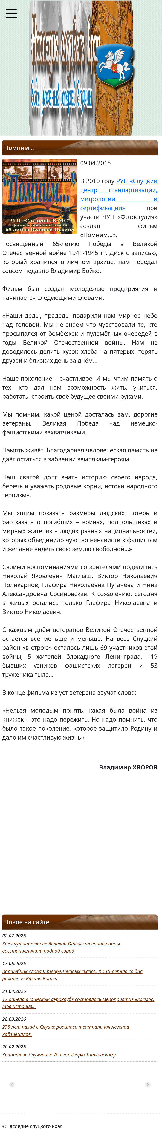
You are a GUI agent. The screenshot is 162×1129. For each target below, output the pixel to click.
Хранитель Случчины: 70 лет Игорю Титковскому (59, 1054)
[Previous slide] (12, 1085)
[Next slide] (148, 1085)
